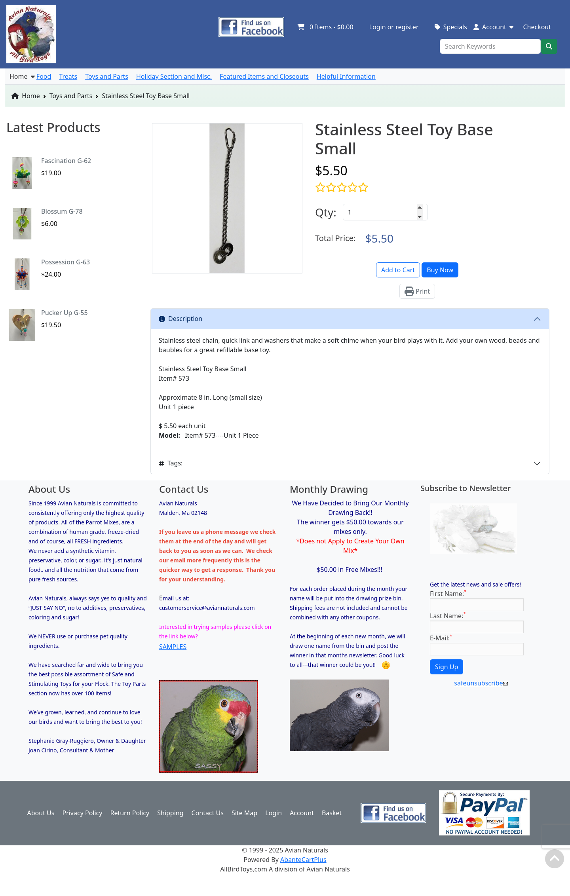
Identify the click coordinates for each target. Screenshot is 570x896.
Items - (325, 27)
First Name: (448, 593)
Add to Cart (398, 270)
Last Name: (448, 615)
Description (180, 318)
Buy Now (440, 270)
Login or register (394, 27)
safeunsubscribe (480, 683)
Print (417, 291)
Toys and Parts (71, 95)
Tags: (170, 463)
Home (25, 95)
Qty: (325, 212)
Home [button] (22, 76)
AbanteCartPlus (303, 859)
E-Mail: (441, 637)
